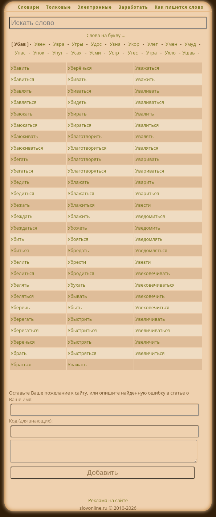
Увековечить (150, 296)
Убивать (77, 79)
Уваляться (147, 148)
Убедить (20, 182)
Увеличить (147, 342)
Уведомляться (151, 250)
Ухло (170, 52)
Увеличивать (150, 319)
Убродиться (81, 273)
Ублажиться (81, 205)
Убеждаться (24, 228)
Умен (172, 44)
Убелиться (22, 273)
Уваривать (147, 159)
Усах (77, 52)
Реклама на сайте (108, 504)
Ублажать (78, 182)
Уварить (144, 182)
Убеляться (22, 296)
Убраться (21, 364)
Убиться (20, 250)
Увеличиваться (152, 330)
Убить (17, 239)
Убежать (20, 205)
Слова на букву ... (105, 35)
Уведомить (147, 228)
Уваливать (147, 91)
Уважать (77, 364)
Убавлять (21, 91)
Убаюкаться (24, 125)
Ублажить (79, 216)
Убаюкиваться (27, 148)
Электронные (95, 7)
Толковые (58, 7)
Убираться (79, 125)
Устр (114, 52)
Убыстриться (82, 330)
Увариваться (149, 170)
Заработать (133, 7)
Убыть (75, 307)
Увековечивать (152, 273)
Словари (29, 7)
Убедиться (22, 193)
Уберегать (22, 319)
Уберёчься (79, 68)
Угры (77, 44)
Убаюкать (22, 113)
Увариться (147, 193)
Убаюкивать (24, 136)
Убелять (20, 285)
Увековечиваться (155, 285)
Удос (96, 44)
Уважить (145, 79)
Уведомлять (149, 239)
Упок (38, 52)
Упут (58, 52)
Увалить (144, 113)
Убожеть (77, 228)
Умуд (190, 44)
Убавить (20, 68)
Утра (151, 52)
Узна (115, 44)
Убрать (19, 353)
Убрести (77, 262)
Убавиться (22, 79)
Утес (133, 52)
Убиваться (79, 91)
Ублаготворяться (87, 170)
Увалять (144, 136)
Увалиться (147, 125)
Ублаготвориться (87, 148)
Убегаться (22, 170)
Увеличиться (150, 353)
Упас (20, 52)
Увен (40, 44)
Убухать (76, 285)
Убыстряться (82, 353)
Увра (58, 44)
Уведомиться (150, 216)
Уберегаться (24, 330)
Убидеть (77, 102)
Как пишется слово (179, 7)
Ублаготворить (85, 136)
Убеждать (21, 216)
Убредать (78, 250)
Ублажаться (81, 193)
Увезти (143, 262)
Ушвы (189, 52)
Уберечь (20, 307)
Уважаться (147, 68)
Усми (95, 52)
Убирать (77, 113)
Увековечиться (152, 307)
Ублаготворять (84, 159)
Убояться (78, 239)
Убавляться (23, 102)
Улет (152, 44)
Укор (134, 44)
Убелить (20, 262)
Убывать (77, 296)
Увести (143, 205)
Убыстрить (80, 319)
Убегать (19, 159)
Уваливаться (149, 102)
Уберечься (22, 342)
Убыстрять (79, 342)
